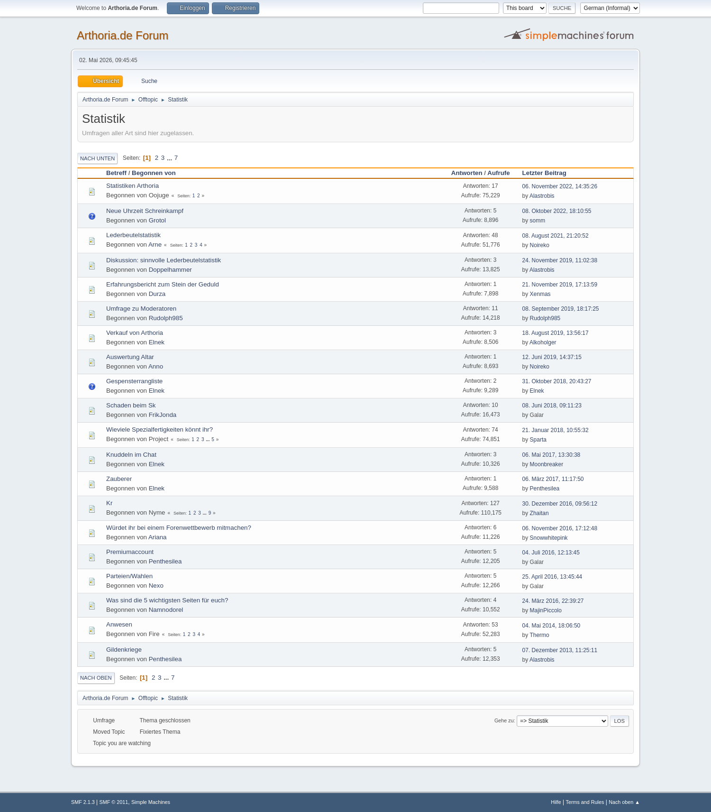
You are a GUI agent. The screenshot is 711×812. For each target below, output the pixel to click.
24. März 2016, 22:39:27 (553, 601)
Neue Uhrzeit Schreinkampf (144, 210)
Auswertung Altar (130, 356)
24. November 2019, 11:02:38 (560, 260)
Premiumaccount (130, 551)
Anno (155, 366)
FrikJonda (163, 414)
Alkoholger (542, 342)
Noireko (539, 245)
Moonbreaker (547, 464)
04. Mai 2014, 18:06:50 (551, 625)
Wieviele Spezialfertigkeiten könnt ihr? (159, 429)
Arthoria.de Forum (122, 35)
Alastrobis (542, 196)
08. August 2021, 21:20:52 (555, 235)
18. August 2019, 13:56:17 (555, 333)
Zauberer (119, 478)
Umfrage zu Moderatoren (141, 308)
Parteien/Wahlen (129, 576)
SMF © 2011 (114, 802)
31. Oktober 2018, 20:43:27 (557, 381)
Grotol (157, 220)
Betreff (116, 172)
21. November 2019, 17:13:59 (560, 284)
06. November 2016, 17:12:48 (560, 528)
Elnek (156, 342)
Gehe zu (504, 720)
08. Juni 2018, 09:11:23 (552, 405)
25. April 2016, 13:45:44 (552, 576)
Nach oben (96, 678)
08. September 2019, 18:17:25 (560, 308)
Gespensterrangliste (134, 381)
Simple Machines (150, 802)
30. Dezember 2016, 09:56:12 (560, 503)
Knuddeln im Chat (131, 454)
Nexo (156, 585)
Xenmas (540, 294)
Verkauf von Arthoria (134, 332)
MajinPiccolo (546, 610)
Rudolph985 (166, 318)
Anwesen (119, 624)
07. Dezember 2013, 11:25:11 (560, 650)
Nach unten (97, 158)
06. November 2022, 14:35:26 (560, 186)
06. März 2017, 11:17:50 (553, 479)
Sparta (538, 439)
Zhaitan (539, 513)
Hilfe (556, 802)
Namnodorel (166, 609)
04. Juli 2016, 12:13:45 (551, 552)
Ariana (157, 537)
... (170, 157)
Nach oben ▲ (624, 802)
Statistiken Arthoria (132, 185)
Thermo (539, 635)
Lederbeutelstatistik (133, 235)
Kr (109, 503)
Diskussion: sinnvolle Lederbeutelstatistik (163, 260)
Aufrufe (498, 172)
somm (538, 220)
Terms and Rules (585, 802)
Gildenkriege (124, 649)
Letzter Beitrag (548, 172)
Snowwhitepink (549, 538)
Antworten (467, 172)
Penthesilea (545, 488)
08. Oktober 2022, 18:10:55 (557, 211)
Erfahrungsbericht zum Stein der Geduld (162, 284)
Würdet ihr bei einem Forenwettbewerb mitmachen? (178, 527)
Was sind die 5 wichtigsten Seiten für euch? (167, 600)
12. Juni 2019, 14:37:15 (552, 357)
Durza (157, 293)
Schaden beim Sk (130, 405)
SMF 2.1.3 (83, 802)
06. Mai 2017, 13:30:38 (551, 455)
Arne (155, 244)
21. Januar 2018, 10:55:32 (555, 430)
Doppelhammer (170, 269)
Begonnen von (154, 172)
